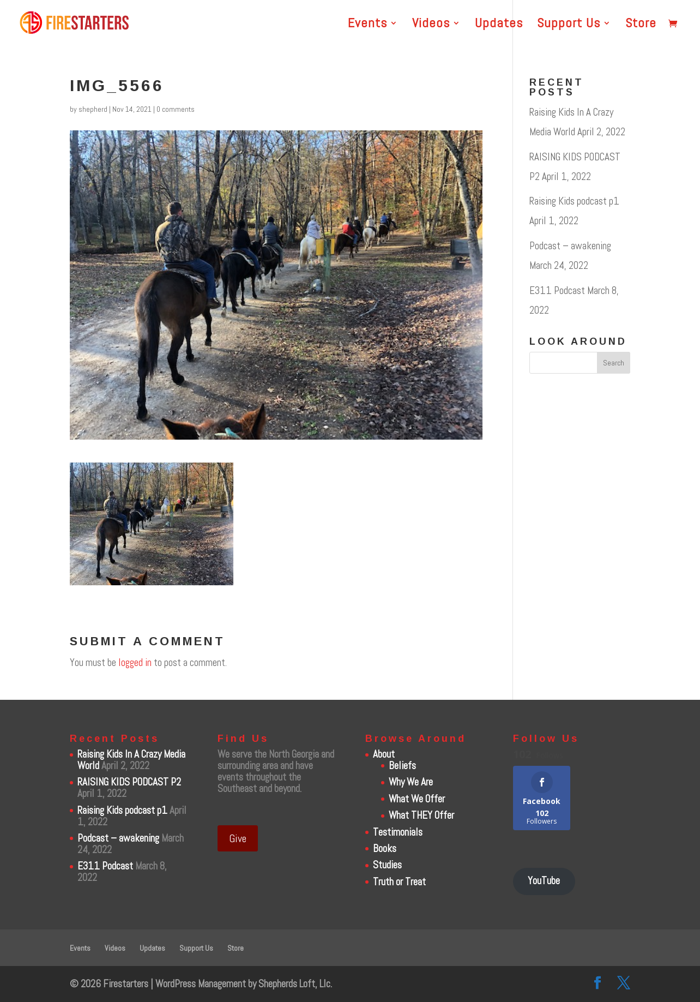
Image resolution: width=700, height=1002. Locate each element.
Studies (387, 865)
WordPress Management (200, 984)
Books (384, 848)
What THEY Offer (421, 815)
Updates (499, 25)
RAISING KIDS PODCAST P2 (129, 782)
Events (367, 25)
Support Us (568, 25)
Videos (431, 25)
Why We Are (411, 782)
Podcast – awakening (570, 246)
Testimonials (398, 832)
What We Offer (417, 799)
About (384, 754)
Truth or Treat (399, 882)
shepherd (93, 109)
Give (237, 838)
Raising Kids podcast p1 (574, 201)
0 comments (175, 109)
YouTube (544, 880)
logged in (135, 662)
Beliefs (402, 765)
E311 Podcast (557, 290)
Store (640, 25)
